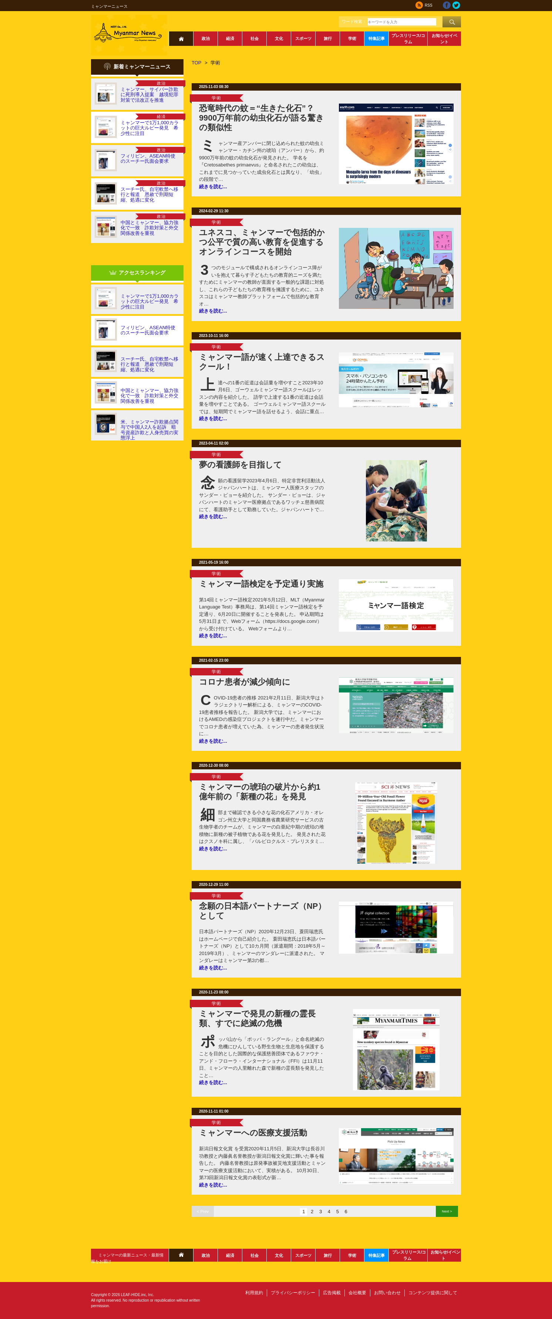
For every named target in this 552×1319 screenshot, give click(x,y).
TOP (197, 62)
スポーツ (303, 38)
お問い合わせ (387, 1292)
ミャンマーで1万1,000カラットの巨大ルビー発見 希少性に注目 (150, 128)
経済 (230, 38)
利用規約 (254, 1292)
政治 (206, 38)
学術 (352, 38)
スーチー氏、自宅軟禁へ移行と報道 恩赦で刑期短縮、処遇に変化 (149, 194)
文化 (279, 38)
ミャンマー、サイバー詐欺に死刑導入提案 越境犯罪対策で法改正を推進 (149, 95)
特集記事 (376, 38)
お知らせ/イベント (444, 38)
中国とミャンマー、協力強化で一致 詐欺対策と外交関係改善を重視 (149, 228)
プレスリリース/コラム (408, 38)
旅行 (328, 38)
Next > (447, 1211)
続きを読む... (213, 186)
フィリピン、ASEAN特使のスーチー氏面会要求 (148, 158)
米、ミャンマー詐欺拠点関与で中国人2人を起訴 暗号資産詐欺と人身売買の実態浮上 (149, 430)
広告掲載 (332, 1292)
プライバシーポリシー (293, 1292)
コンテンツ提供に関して (432, 1292)
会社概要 (357, 1292)
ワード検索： (354, 21)
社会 (254, 38)
